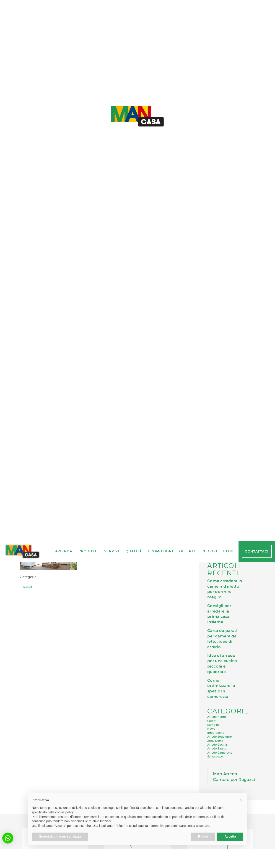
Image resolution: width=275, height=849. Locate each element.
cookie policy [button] (64, 812)
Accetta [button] (230, 836)
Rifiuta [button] (203, 836)
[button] (7, 838)
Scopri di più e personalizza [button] (60, 836)
